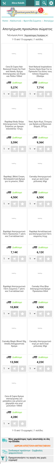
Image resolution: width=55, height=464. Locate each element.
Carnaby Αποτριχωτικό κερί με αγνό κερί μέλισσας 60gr (40, 178)
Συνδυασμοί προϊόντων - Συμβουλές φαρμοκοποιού (26, 451)
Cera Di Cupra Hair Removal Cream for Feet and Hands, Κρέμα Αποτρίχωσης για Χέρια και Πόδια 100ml (14, 71)
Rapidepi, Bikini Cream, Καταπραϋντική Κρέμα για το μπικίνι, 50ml (14, 178)
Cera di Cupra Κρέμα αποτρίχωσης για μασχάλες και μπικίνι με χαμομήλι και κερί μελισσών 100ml (14, 401)
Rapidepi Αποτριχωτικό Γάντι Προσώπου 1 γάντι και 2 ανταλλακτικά (14, 233)
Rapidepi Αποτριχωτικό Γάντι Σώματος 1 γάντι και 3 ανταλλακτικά (14, 288)
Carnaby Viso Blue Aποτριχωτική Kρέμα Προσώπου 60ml (40, 288)
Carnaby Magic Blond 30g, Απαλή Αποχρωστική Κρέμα (14, 343)
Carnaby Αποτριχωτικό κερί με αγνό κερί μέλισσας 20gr (40, 343)
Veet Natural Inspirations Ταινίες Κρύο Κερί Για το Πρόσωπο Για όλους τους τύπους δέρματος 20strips (40, 71)
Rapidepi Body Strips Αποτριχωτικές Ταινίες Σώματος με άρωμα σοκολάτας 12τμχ (14, 125)
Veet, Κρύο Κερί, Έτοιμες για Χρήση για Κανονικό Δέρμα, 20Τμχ (40, 124)
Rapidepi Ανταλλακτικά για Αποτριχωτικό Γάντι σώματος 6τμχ (40, 233)
